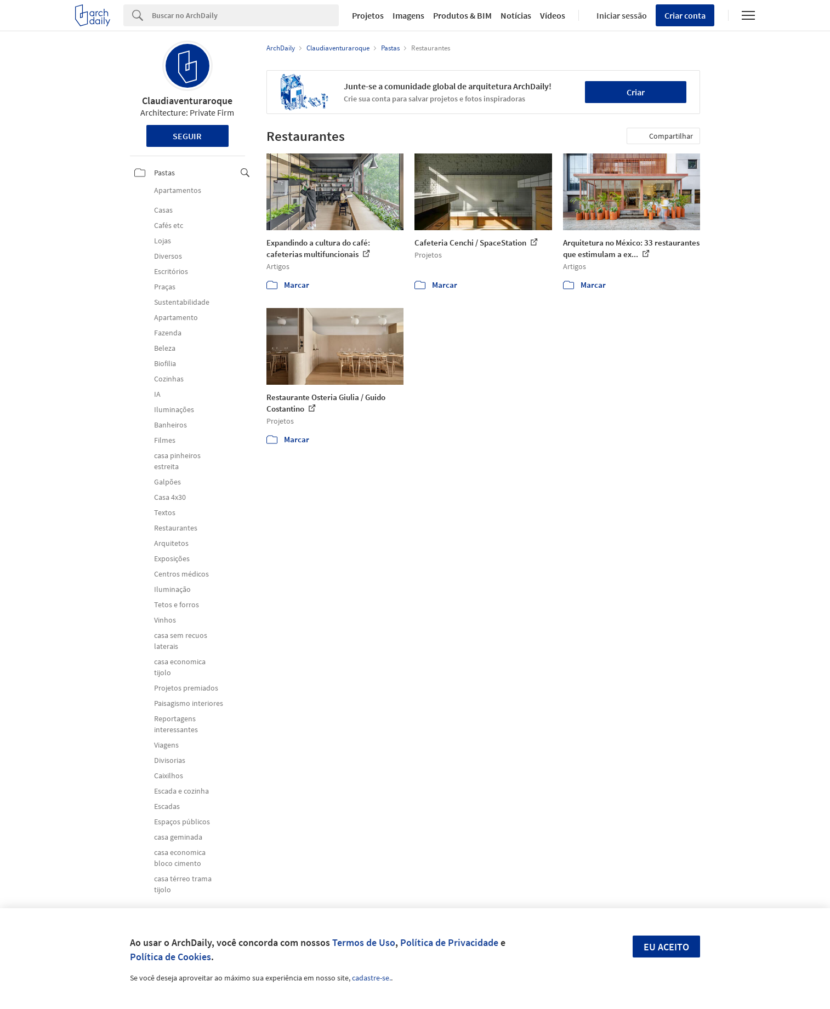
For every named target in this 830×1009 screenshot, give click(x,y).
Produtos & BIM (462, 15)
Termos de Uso (363, 942)
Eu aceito (666, 946)
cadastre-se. (371, 978)
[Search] (245, 15)
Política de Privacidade (449, 942)
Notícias (516, 15)
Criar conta (685, 15)
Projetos (368, 15)
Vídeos (552, 15)
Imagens (408, 15)
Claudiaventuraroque (187, 100)
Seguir (187, 135)
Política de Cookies (170, 956)
